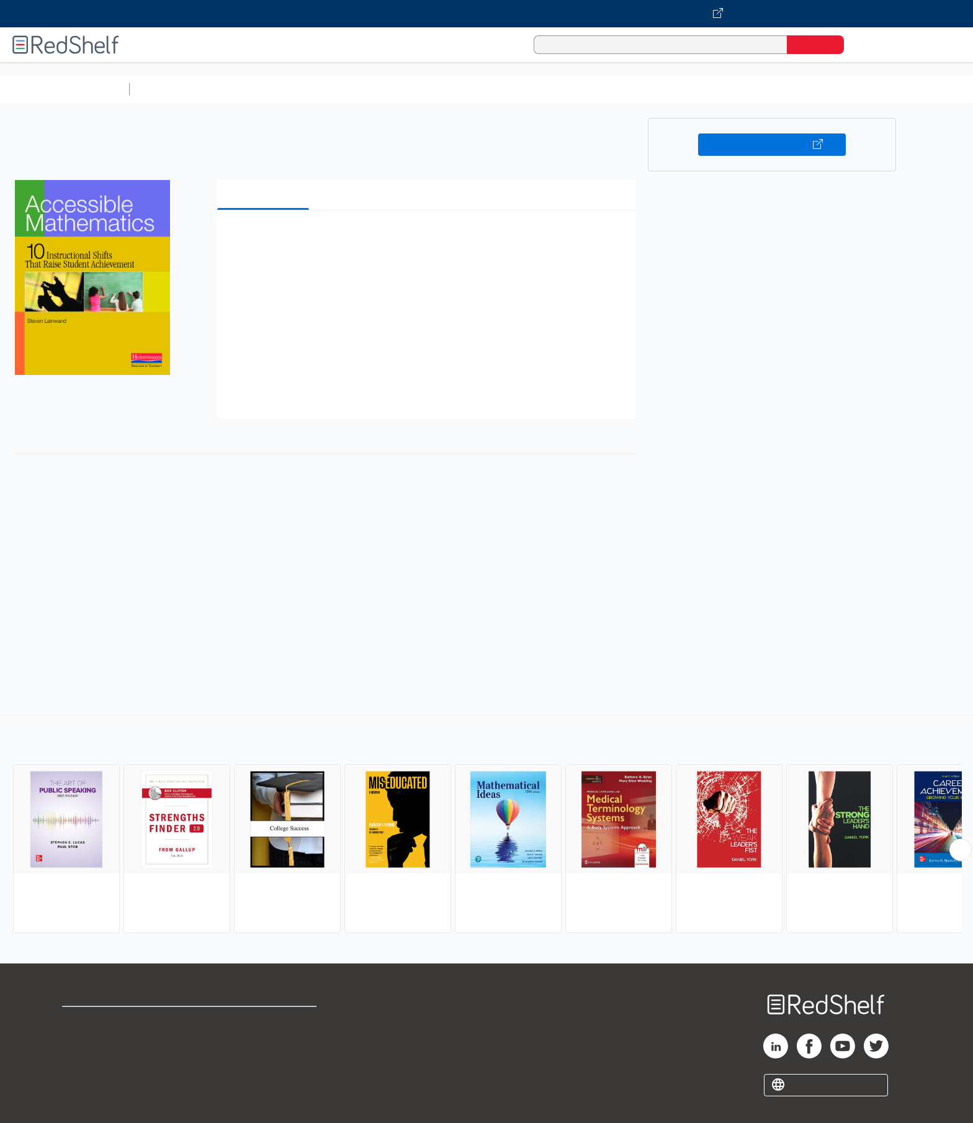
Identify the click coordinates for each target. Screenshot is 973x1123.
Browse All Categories (64, 89)
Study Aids (167, 89)
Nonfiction (752, 89)
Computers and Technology (354, 89)
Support (80, 1041)
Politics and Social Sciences (611, 89)
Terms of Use (264, 1021)
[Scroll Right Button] (960, 850)
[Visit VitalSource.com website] (486, 13)
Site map (82, 1081)
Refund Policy (264, 1041)
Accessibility (262, 1061)
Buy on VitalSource (772, 144)
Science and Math (243, 89)
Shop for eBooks (101, 1021)
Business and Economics (481, 89)
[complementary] (486, 825)
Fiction (701, 89)
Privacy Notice (96, 1061)
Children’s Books (823, 89)
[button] (429, 239)
